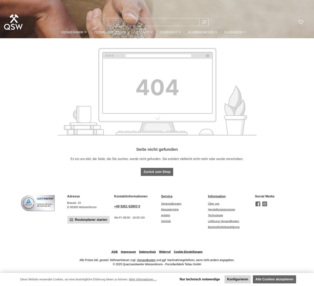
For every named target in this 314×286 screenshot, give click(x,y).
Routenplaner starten (88, 219)
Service (166, 196)
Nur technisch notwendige (200, 279)
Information (217, 196)
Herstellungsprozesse (221, 209)
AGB (114, 251)
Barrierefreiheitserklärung (224, 227)
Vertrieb (166, 221)
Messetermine (170, 209)
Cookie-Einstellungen (188, 251)
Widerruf (165, 251)
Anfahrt (165, 215)
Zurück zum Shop (156, 171)
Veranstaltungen (171, 203)
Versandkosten (146, 260)
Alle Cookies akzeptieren (274, 279)
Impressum (128, 251)
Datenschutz (147, 251)
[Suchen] (204, 22)
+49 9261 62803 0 (127, 206)
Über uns (213, 203)
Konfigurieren (237, 279)
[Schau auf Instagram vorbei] (265, 204)
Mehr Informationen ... (142, 279)
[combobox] (153, 22)
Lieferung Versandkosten (223, 221)
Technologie (215, 215)
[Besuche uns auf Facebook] (258, 204)
